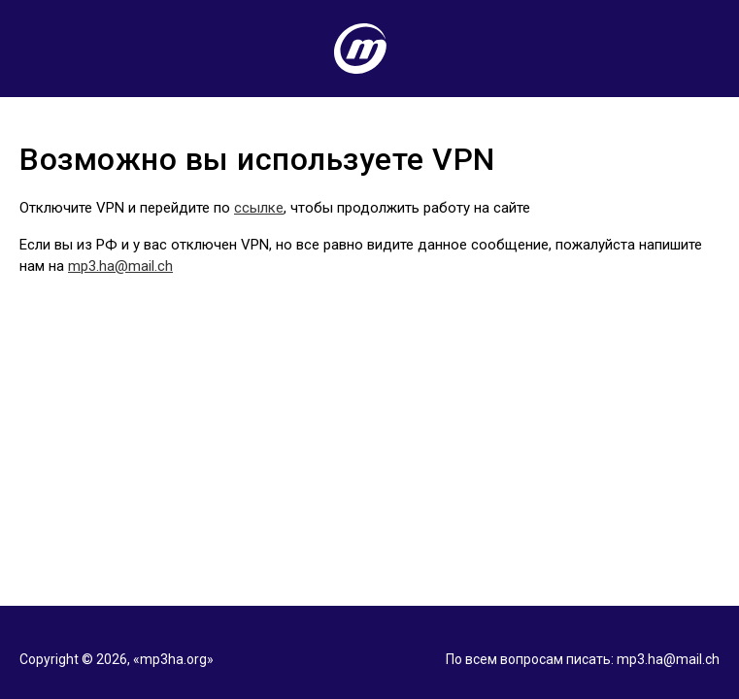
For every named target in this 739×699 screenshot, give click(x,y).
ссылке (259, 207)
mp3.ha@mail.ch (120, 266)
